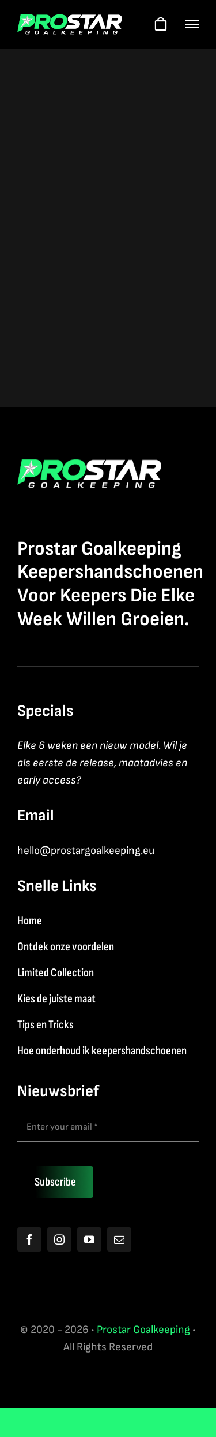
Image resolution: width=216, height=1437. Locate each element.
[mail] (119, 1239)
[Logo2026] (69, 20)
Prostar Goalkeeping (143, 1329)
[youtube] (89, 1239)
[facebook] (29, 1239)
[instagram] (59, 1239)
